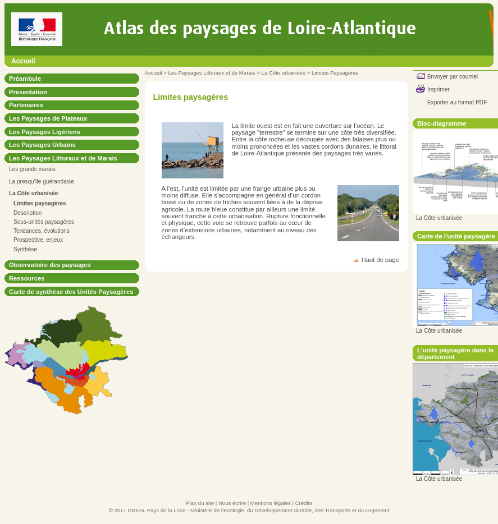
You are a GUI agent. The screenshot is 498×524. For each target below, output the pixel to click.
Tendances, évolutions (41, 231)
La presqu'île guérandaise (41, 181)
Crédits (303, 503)
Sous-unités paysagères (43, 222)
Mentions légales (270, 503)
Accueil (23, 61)
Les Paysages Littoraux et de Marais (211, 73)
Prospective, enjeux (38, 240)
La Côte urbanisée (283, 73)
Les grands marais (32, 169)
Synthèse (25, 249)
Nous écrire (232, 503)
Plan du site (200, 503)
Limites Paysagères (335, 73)
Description (27, 213)
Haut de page (380, 259)
